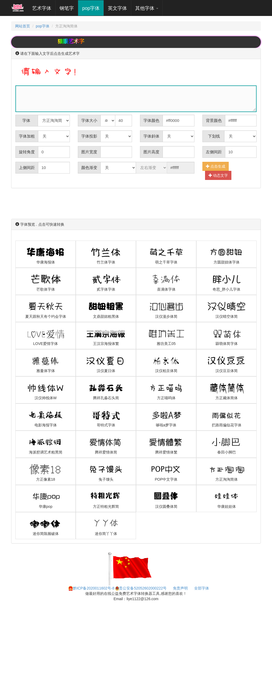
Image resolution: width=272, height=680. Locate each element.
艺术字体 (43, 8)
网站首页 (22, 26)
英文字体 (117, 8)
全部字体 (201, 588)
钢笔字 (67, 8)
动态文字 (218, 175)
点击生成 (216, 166)
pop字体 (91, 8)
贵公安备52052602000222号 (141, 588)
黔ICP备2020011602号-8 (91, 588)
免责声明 (180, 588)
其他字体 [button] (146, 8)
